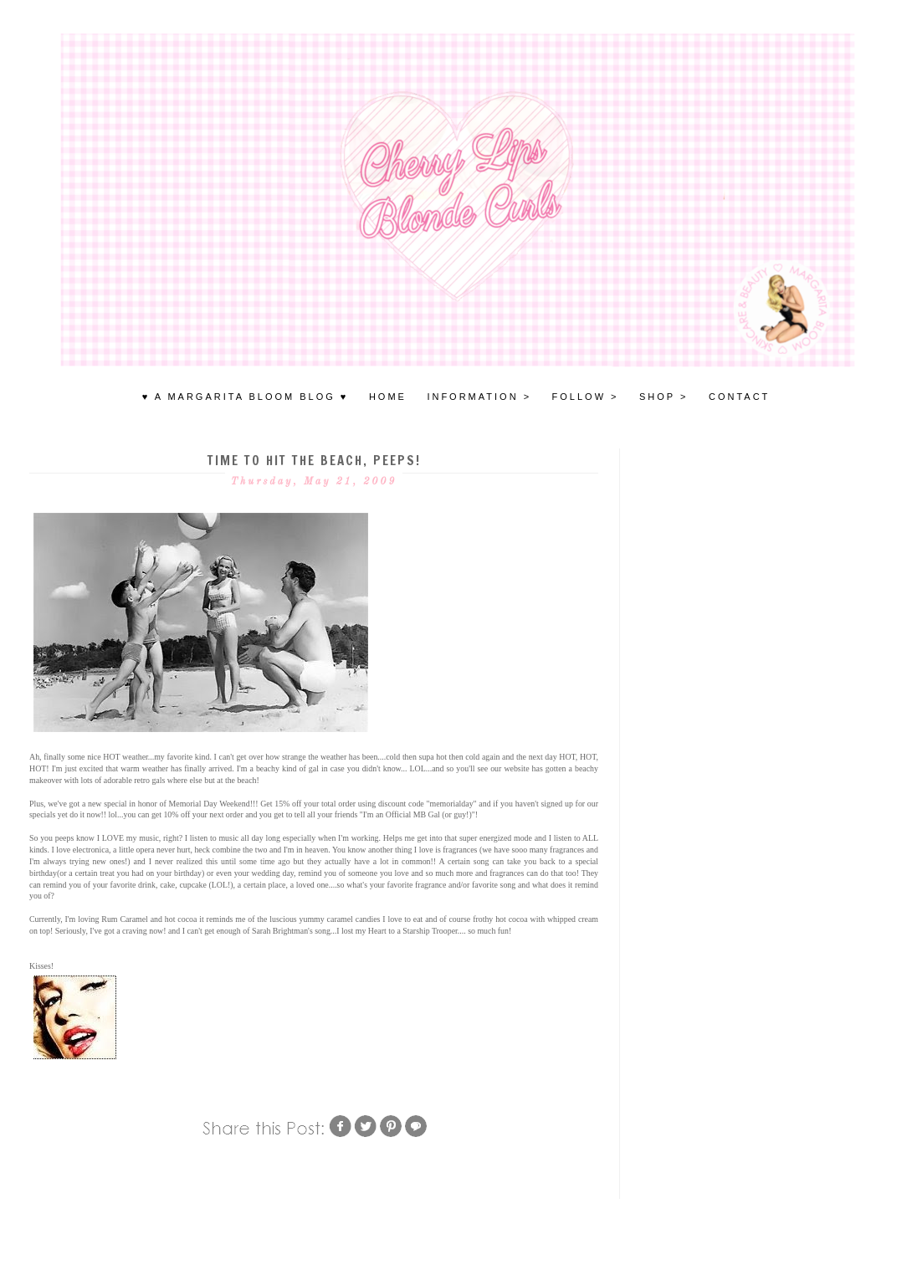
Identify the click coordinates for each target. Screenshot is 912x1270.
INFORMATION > (479, 397)
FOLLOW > (585, 397)
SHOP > (663, 397)
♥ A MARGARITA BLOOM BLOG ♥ (245, 397)
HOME (388, 397)
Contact (739, 397)
